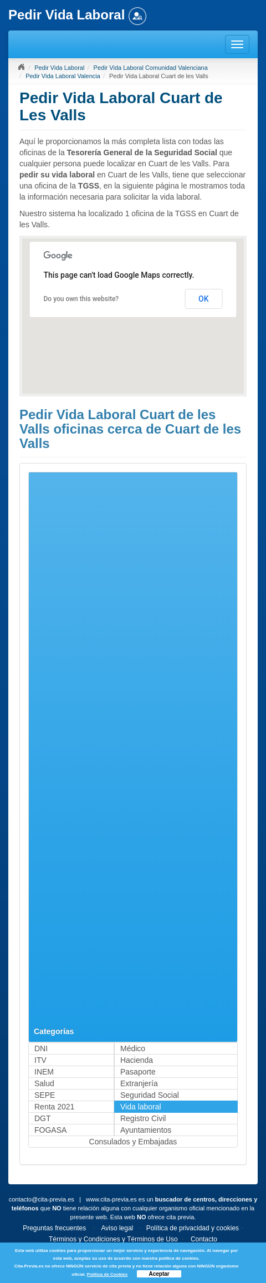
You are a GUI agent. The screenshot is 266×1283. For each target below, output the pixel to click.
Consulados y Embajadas (133, 1141)
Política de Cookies (107, 1274)
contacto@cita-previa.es (41, 1199)
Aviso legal (117, 1228)
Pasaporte (138, 1071)
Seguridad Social (149, 1095)
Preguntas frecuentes (54, 1228)
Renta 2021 (54, 1106)
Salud (44, 1083)
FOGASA (50, 1130)
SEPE (44, 1095)
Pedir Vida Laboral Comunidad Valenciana (151, 67)
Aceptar (159, 1274)
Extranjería (139, 1083)
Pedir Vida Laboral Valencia (62, 76)
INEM (44, 1071)
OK (203, 298)
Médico (132, 1048)
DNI (41, 1048)
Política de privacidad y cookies (192, 1228)
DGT (42, 1118)
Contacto (204, 1239)
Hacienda (136, 1060)
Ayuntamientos (145, 1130)
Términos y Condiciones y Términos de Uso (113, 1239)
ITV (40, 1060)
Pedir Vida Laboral (59, 67)
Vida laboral (140, 1106)
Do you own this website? (81, 299)
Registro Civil (143, 1118)
